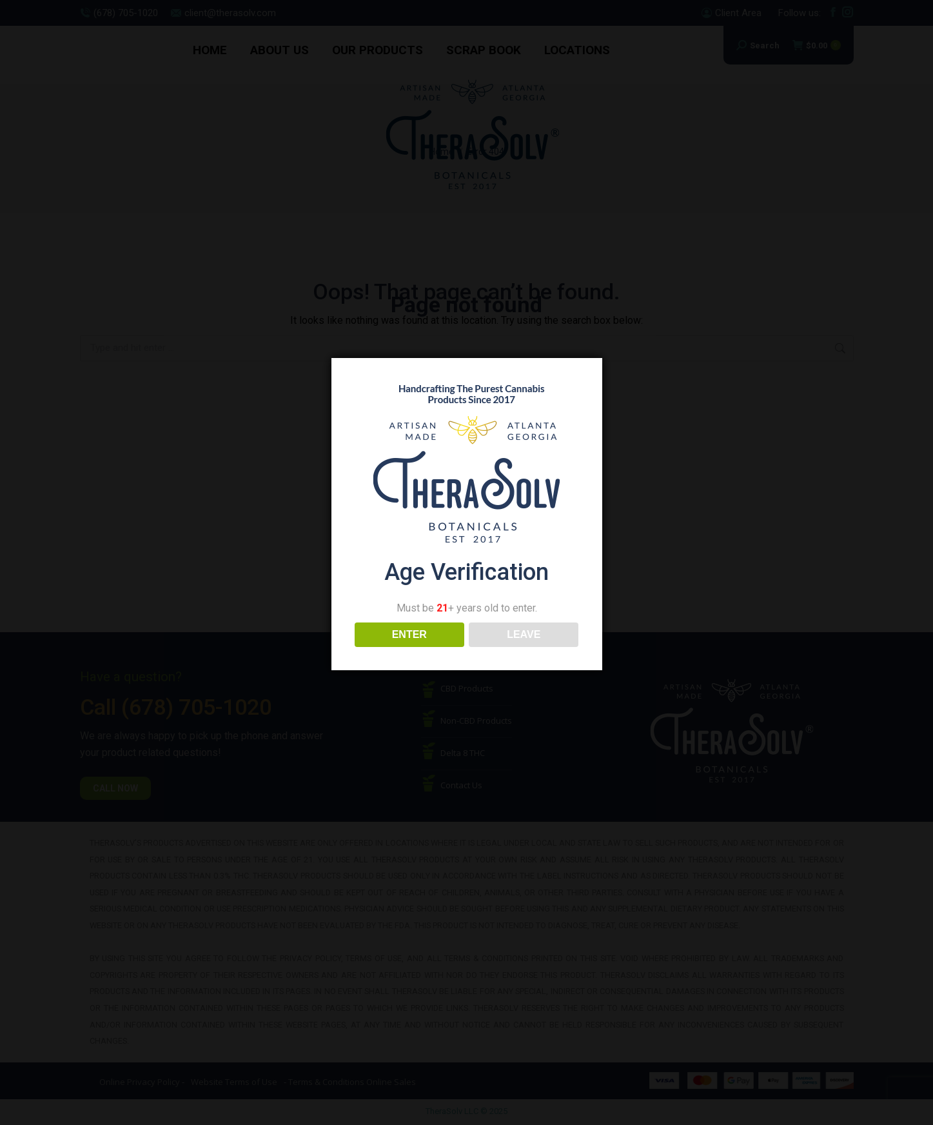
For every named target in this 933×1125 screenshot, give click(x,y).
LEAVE (523, 634)
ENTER (409, 634)
